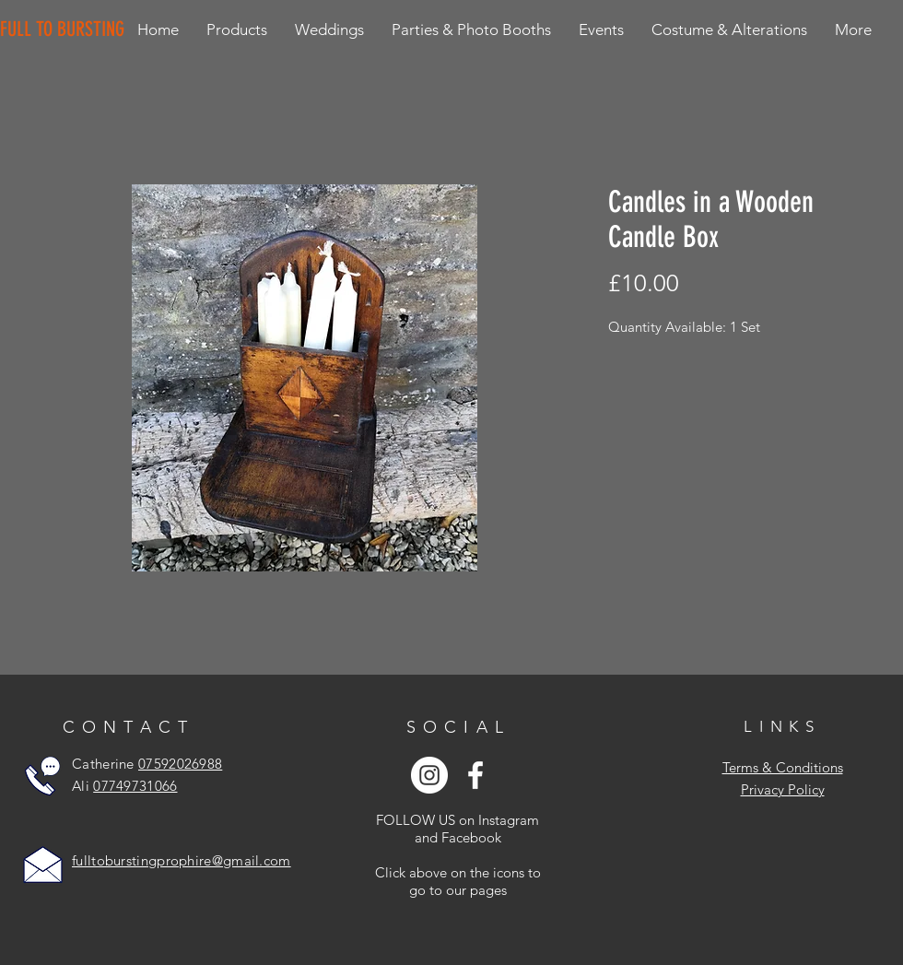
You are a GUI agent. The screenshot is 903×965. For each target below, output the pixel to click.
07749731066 (135, 785)
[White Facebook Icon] (475, 775)
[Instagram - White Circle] (429, 775)
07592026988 (180, 763)
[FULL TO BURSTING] (66, 29)
